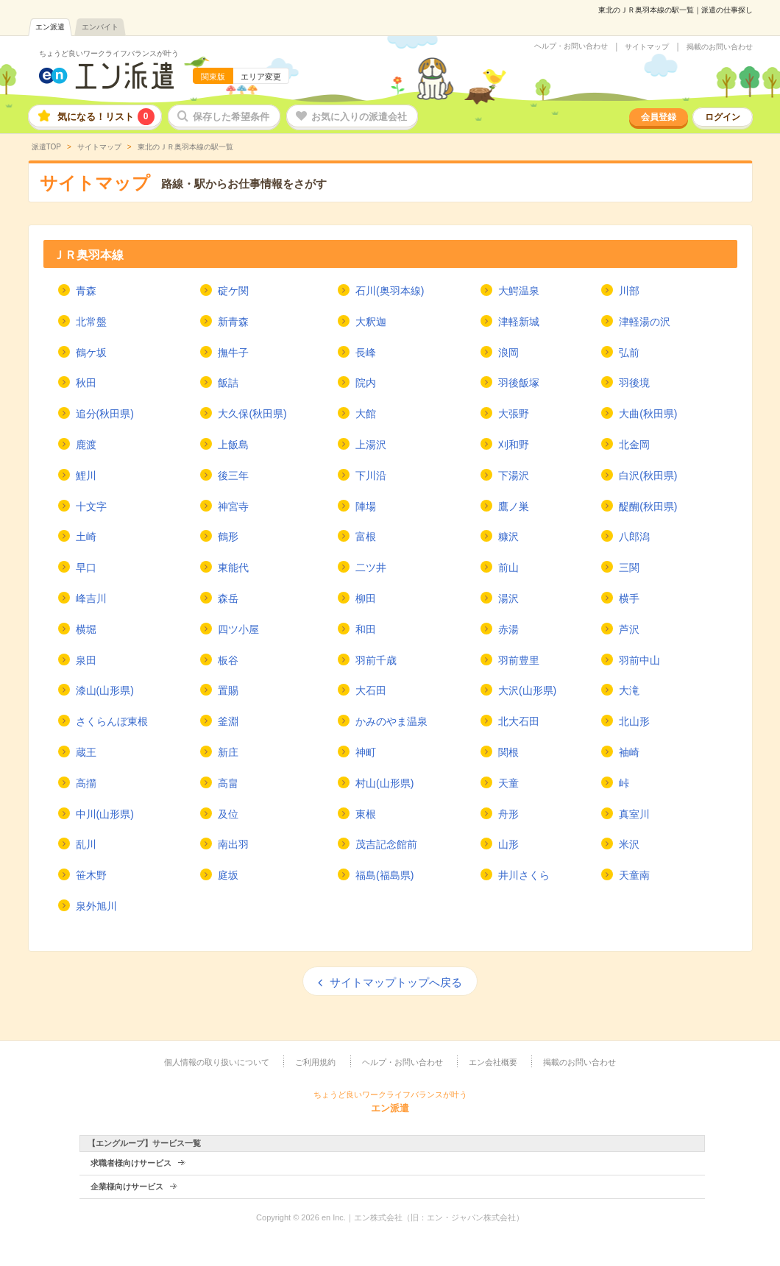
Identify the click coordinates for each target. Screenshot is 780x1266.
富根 (365, 536)
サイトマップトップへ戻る (396, 982)
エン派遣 (50, 27)
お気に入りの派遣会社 (359, 116)
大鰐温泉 (518, 291)
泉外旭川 (96, 906)
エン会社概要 (493, 1062)
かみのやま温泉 (391, 721)
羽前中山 (639, 660)
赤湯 (508, 629)
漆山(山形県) (105, 690)
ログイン (722, 117)
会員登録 (658, 117)
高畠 (228, 783)
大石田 (370, 690)
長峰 (365, 352)
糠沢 (508, 536)
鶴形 (228, 536)
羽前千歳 (376, 660)
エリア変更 (261, 76)
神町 (365, 752)
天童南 (634, 875)
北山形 (634, 721)
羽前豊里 (518, 660)
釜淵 (228, 721)
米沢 (629, 844)
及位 (228, 814)
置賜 (228, 690)
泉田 (86, 660)
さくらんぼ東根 (112, 721)
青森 (86, 291)
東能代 (233, 567)
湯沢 (508, 598)
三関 (629, 567)
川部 (629, 291)
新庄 (228, 752)
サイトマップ (647, 47)
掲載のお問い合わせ (720, 47)
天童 (508, 783)
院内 (365, 383)
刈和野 (513, 444)
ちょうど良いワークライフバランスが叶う (109, 53)
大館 (365, 414)
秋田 (86, 383)
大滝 (629, 690)
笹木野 (91, 875)
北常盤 (91, 322)
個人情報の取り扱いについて (216, 1062)
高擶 (86, 783)
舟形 (508, 814)
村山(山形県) (384, 783)
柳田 (365, 598)
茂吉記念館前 (386, 844)
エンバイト (100, 27)
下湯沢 (513, 475)
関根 (508, 752)
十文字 (91, 506)
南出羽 (233, 844)
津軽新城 (518, 322)
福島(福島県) (384, 875)
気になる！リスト (106, 116)
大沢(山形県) (527, 690)
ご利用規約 (315, 1062)
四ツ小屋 (238, 629)
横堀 (86, 629)
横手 (629, 598)
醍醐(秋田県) (648, 506)
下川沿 (370, 475)
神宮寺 (233, 506)
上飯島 (233, 444)
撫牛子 (233, 352)
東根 (365, 814)
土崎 (86, 536)
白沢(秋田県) (648, 475)
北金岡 (634, 444)
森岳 (228, 598)
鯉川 (86, 475)
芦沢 (629, 629)
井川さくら (524, 875)
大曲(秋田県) (648, 414)
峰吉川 (91, 598)
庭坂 (228, 875)
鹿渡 (86, 444)
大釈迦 (370, 322)
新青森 (233, 322)
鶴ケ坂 (91, 352)
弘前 (629, 352)
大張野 (513, 414)
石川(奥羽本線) (389, 291)
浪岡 (508, 352)
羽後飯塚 (518, 383)
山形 (508, 844)
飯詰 (228, 383)
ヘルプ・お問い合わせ (571, 46)
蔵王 (86, 752)
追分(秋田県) (105, 414)
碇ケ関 (233, 291)
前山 (508, 567)
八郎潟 (634, 536)
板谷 (228, 660)
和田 (365, 629)
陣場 (365, 506)
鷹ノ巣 (513, 506)
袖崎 (629, 752)
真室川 (634, 814)
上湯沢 (370, 444)
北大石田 (518, 721)
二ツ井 (370, 567)
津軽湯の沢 (644, 322)
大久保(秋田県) (252, 414)
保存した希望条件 (231, 116)
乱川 (86, 844)
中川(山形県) (105, 814)
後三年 (233, 475)
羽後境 (634, 383)
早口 (86, 567)
